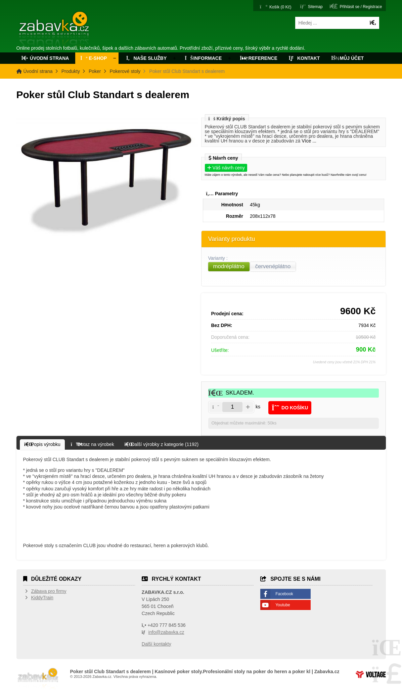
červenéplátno (273, 266)
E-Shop (93, 58)
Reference (258, 58)
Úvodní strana (54, 29)
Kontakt (304, 58)
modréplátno (228, 266)
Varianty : (218, 258)
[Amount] (232, 407)
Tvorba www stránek (371, 674)
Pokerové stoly (125, 71)
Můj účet (347, 58)
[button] (355, 6)
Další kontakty (156, 644)
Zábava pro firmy (48, 591)
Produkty (70, 71)
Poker (95, 71)
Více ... (309, 141)
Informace (203, 58)
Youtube (282, 605)
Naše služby (146, 58)
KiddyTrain (42, 597)
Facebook (284, 594)
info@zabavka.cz (166, 632)
